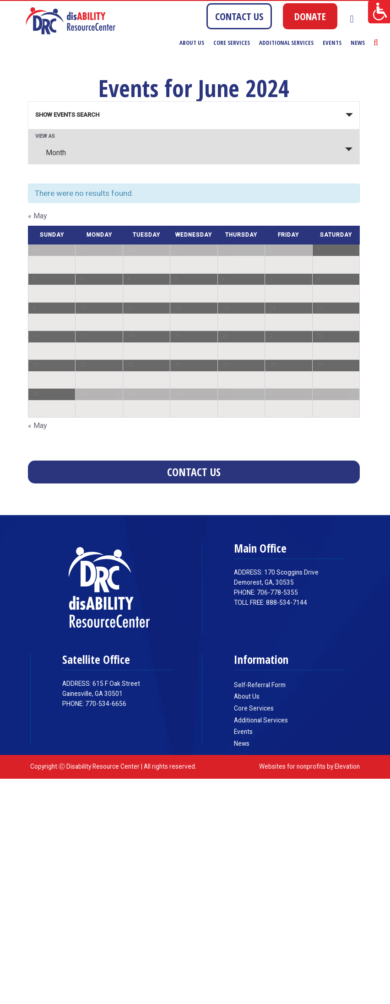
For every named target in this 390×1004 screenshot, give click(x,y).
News (358, 42)
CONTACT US (239, 16)
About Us (191, 42)
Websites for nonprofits (292, 991)
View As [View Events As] (45, 136)
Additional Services (286, 42)
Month (50, 152)
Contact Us (194, 697)
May (37, 216)
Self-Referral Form (260, 910)
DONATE (310, 16)
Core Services (231, 42)
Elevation (347, 991)
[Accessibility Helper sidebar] (379, 11)
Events (332, 42)
